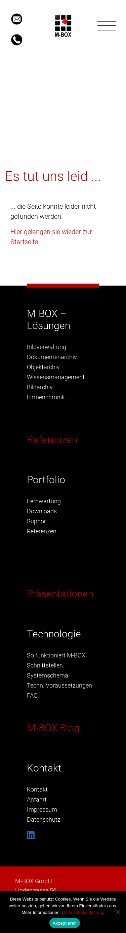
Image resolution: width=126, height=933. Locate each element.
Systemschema (47, 675)
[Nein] (117, 912)
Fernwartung (44, 501)
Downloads (42, 511)
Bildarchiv (40, 387)
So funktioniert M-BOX (56, 655)
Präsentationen (60, 594)
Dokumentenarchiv (52, 356)
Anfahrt (37, 799)
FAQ (32, 695)
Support (37, 521)
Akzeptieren (65, 923)
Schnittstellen (45, 665)
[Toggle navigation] (106, 25)
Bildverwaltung (46, 346)
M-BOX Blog (53, 728)
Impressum (42, 809)
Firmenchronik (46, 397)
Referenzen (52, 439)
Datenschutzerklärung (83, 912)
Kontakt (37, 789)
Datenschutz (43, 819)
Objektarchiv (43, 367)
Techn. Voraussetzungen (59, 685)
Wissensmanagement (56, 377)
